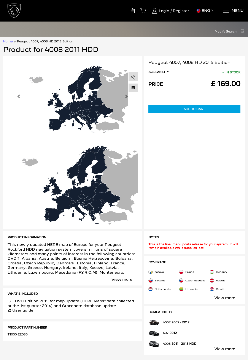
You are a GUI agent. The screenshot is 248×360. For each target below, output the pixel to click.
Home (8, 41)
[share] (133, 77)
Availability (158, 72)
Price (155, 84)
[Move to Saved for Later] (133, 87)
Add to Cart (194, 109)
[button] (230, 31)
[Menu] (233, 10)
